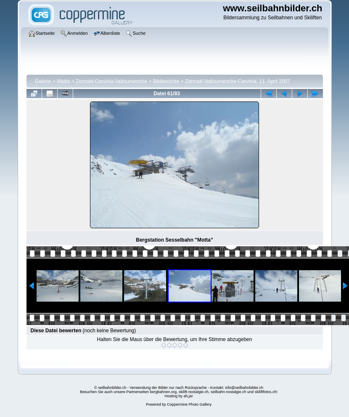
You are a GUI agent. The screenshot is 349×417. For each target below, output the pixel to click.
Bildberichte (166, 81)
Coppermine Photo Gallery (189, 404)
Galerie (43, 81)
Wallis (63, 81)
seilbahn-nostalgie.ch (228, 392)
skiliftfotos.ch (266, 392)
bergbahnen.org (163, 392)
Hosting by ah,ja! (178, 396)
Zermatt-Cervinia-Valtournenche (111, 81)
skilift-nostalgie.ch (194, 392)
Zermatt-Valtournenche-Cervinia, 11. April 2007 (237, 81)
